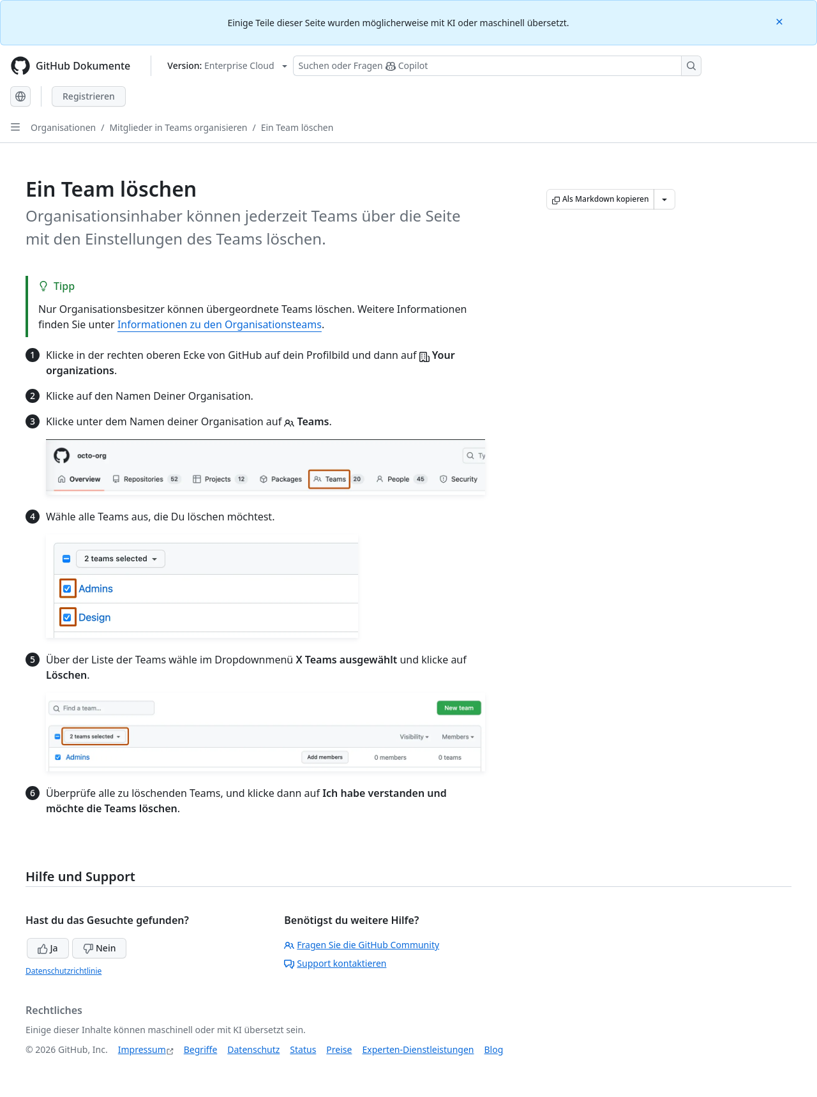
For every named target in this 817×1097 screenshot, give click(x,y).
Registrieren (89, 96)
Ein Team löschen (297, 127)
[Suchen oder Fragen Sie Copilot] (497, 66)
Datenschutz (253, 1049)
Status (303, 1049)
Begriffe (201, 1049)
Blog (494, 1049)
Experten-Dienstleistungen (418, 1049)
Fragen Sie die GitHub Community (361, 945)
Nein (99, 948)
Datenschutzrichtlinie (63, 970)
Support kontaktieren (335, 963)
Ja (48, 948)
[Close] (780, 20)
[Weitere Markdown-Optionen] (664, 199)
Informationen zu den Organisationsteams (219, 324)
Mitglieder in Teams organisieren (178, 127)
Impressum (142, 1049)
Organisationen (63, 127)
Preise (339, 1049)
